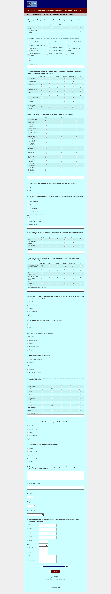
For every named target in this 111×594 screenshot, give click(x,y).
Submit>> (55, 573)
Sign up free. (62, 581)
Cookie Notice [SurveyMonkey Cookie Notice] (57, 589)
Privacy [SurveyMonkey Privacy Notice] (52, 589)
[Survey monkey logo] (55, 580)
